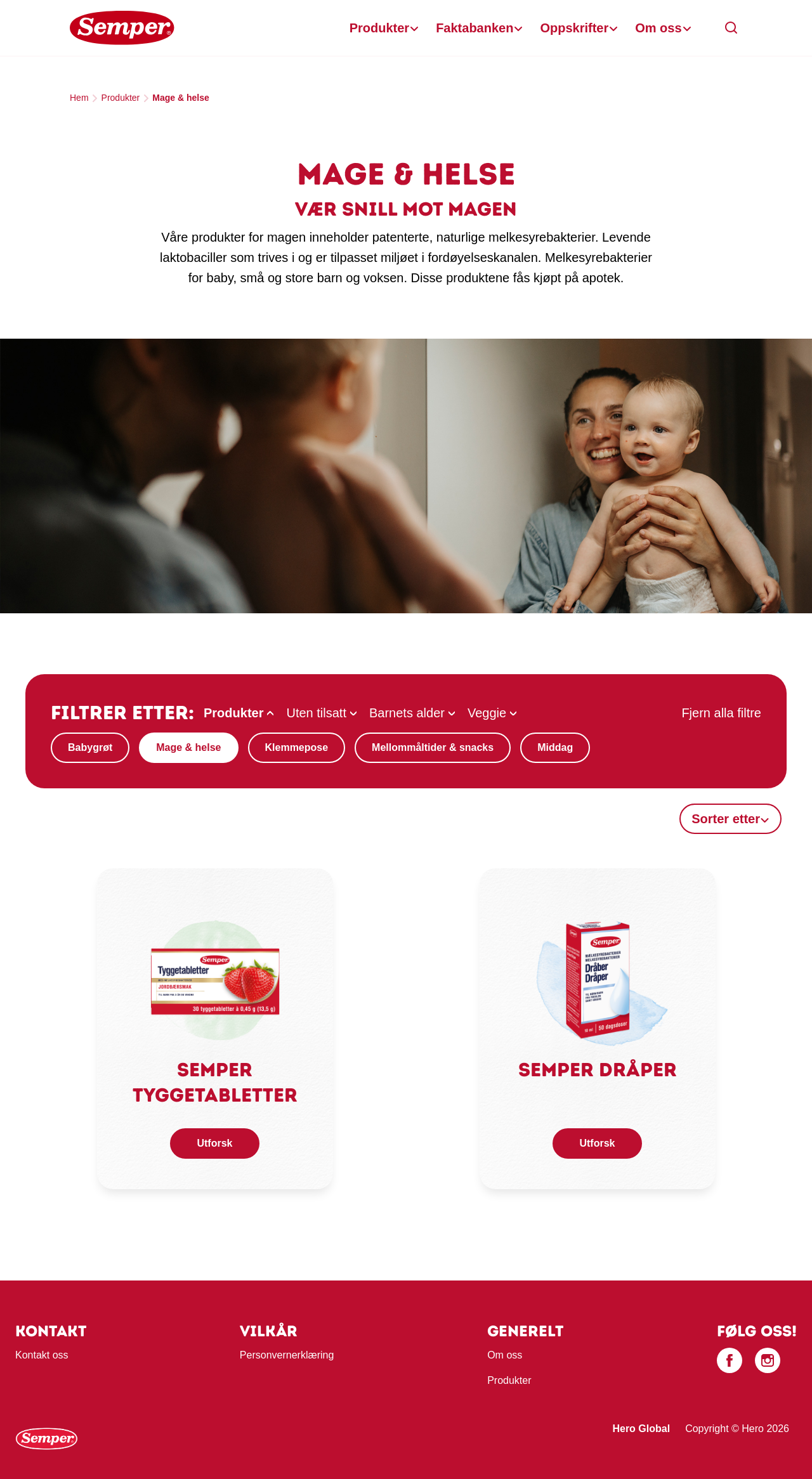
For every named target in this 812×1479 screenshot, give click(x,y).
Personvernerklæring (287, 1355)
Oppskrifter (574, 28)
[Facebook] (729, 1360)
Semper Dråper (597, 1069)
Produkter (379, 28)
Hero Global (641, 1428)
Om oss (658, 28)
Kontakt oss (42, 1355)
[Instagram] (767, 1360)
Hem (79, 98)
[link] (215, 978)
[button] (731, 28)
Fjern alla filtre (721, 713)
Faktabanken (474, 28)
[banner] (406, 28)
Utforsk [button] (214, 1143)
